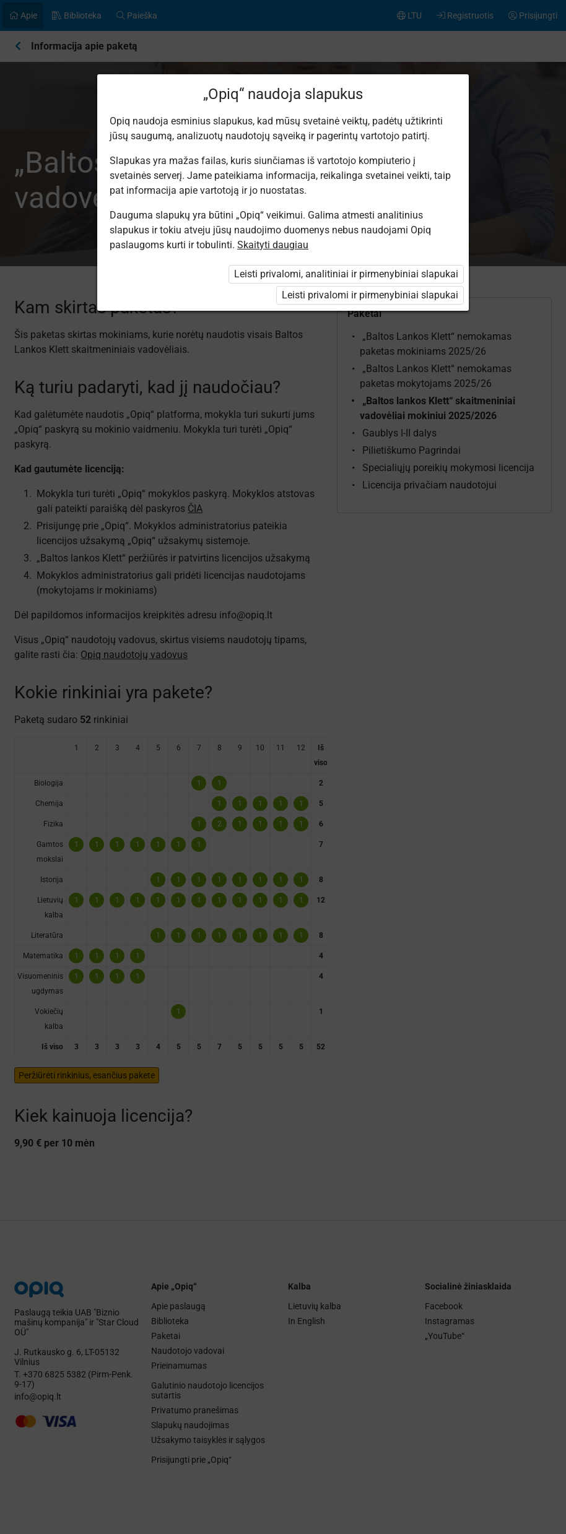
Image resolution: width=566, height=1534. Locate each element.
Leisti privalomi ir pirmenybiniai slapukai (370, 295)
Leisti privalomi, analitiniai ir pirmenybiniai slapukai (346, 274)
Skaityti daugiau (272, 245)
